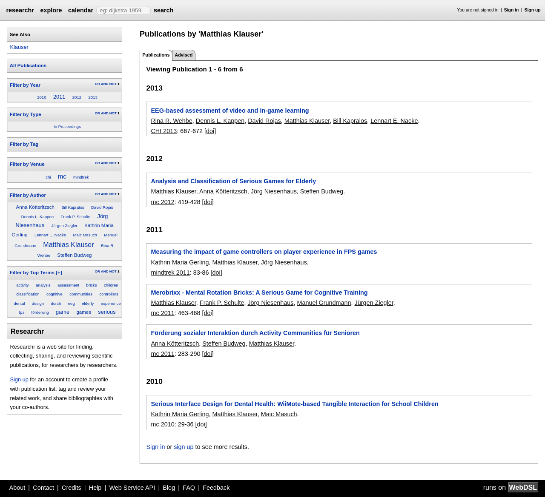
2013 (92, 97)
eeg (71, 303)
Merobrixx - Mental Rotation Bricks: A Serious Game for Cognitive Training (259, 292)
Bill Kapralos (72, 207)
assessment (68, 285)
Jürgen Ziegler (64, 225)
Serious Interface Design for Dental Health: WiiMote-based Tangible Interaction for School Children (294, 403)
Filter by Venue (27, 164)
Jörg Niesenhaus (274, 191)
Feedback (216, 487)
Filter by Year (25, 85)
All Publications (28, 65)
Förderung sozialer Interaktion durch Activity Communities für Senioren (255, 332)
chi (48, 177)
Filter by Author (28, 195)
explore (51, 10)
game (62, 312)
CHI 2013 (164, 131)
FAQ (189, 487)
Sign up (533, 10)
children (111, 285)
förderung (40, 312)
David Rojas (102, 207)
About (17, 487)
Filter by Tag (24, 144)
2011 (59, 97)
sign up (183, 446)
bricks (91, 285)
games (83, 312)
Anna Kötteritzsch (35, 207)
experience (111, 303)
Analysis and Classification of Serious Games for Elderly (233, 181)
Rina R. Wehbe (171, 120)
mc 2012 (162, 202)
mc (62, 176)
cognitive (54, 294)
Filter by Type (25, 114)
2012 (76, 97)
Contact (43, 487)
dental (19, 303)
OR (97, 84)
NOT (113, 84)
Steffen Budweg (74, 255)
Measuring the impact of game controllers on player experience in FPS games (264, 251)
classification (27, 294)
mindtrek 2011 (170, 272)
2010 (41, 97)
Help (95, 487)
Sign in (511, 10)
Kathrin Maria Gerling (180, 262)
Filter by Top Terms (32, 272)
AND (104, 84)
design (38, 303)
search (163, 10)
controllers (108, 294)
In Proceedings (67, 126)
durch (56, 303)
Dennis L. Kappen (37, 216)
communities (80, 294)
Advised (183, 54)
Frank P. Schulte (75, 216)
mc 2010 (162, 424)
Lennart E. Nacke (50, 235)
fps (21, 312)
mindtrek (81, 177)
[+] (59, 272)
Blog (169, 487)
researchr (20, 10)
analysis (43, 285)
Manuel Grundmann (324, 302)
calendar (80, 10)
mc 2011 (162, 313)
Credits (71, 487)
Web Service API (132, 487)
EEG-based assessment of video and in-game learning (230, 110)
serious (106, 312)
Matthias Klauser (68, 244)
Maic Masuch (85, 235)
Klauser (19, 47)
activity (22, 285)
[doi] (210, 131)
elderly (88, 303)
